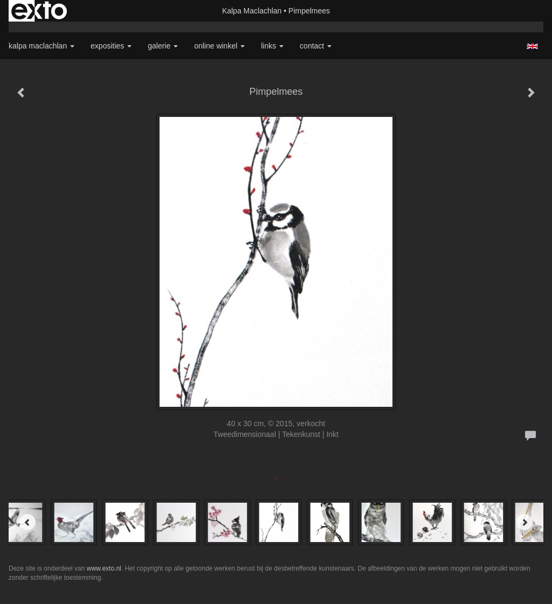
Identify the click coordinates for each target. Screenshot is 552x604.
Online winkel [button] (219, 45)
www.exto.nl (104, 568)
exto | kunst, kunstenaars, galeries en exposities (39, 11)
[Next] (524, 522)
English (532, 46)
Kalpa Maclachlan (252, 10)
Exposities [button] (111, 45)
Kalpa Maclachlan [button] (41, 45)
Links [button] (272, 45)
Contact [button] (316, 45)
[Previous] (27, 522)
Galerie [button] (163, 45)
